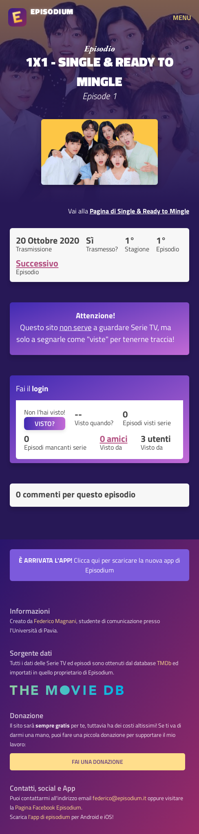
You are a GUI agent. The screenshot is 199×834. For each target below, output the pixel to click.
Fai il (32, 388)
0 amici (114, 439)
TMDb (164, 663)
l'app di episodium (49, 816)
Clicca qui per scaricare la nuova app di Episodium (99, 565)
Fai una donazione (97, 761)
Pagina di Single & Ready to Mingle (139, 211)
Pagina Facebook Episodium (48, 807)
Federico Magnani (55, 621)
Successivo (37, 263)
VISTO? (45, 423)
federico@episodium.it (119, 798)
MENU (182, 17)
